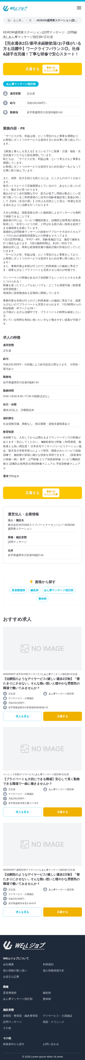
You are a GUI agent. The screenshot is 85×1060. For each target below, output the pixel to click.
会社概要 (8, 964)
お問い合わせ (51, 1044)
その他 (7, 1028)
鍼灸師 (34, 590)
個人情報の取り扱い (15, 970)
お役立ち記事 (11, 976)
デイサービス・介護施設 (57, 1015)
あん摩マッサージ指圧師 (58, 590)
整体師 (42, 598)
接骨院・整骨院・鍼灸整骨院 (20, 1015)
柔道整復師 (18, 590)
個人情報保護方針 (53, 970)
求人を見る (22, 716)
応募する (62, 716)
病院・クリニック (53, 1022)
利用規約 (48, 964)
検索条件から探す (14, 1044)
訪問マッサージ (12, 1022)
